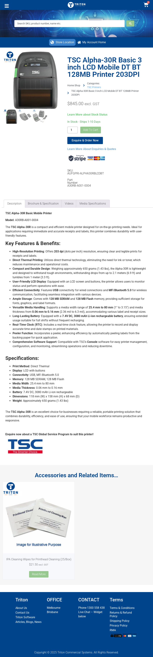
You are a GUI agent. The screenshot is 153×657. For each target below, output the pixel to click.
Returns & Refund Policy (121, 614)
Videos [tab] (69, 203)
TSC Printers (94, 87)
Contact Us (22, 612)
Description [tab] (14, 203)
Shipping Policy (119, 621)
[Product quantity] (72, 130)
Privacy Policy (119, 625)
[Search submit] (130, 23)
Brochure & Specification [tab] (43, 203)
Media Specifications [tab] (93, 203)
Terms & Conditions (122, 608)
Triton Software (25, 617)
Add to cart (90, 130)
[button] (7, 7)
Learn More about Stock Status (87, 114)
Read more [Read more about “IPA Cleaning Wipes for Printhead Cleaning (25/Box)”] (39, 574)
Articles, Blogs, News (28, 622)
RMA (113, 630)
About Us (21, 608)
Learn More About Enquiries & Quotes (91, 149)
